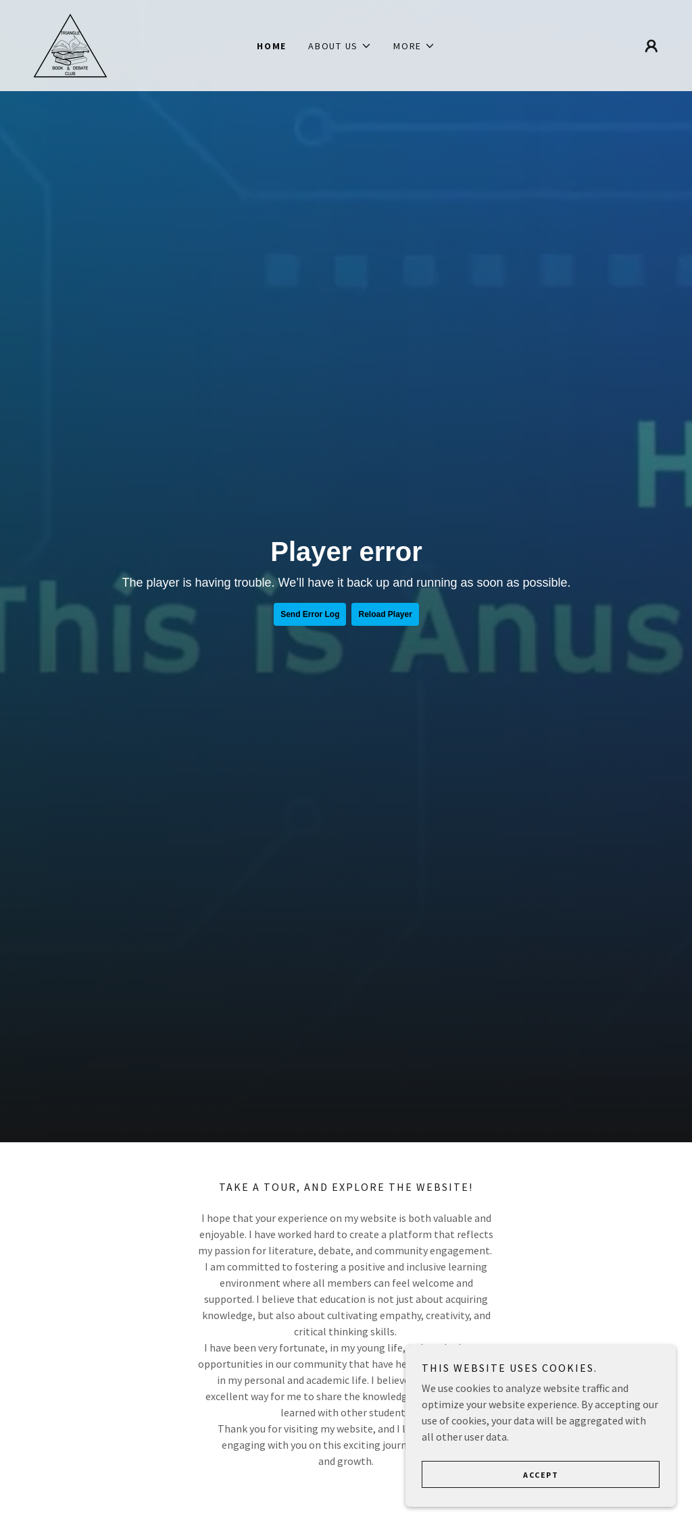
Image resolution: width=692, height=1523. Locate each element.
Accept (540, 1475)
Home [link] (272, 46)
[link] (70, 44)
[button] (340, 46)
